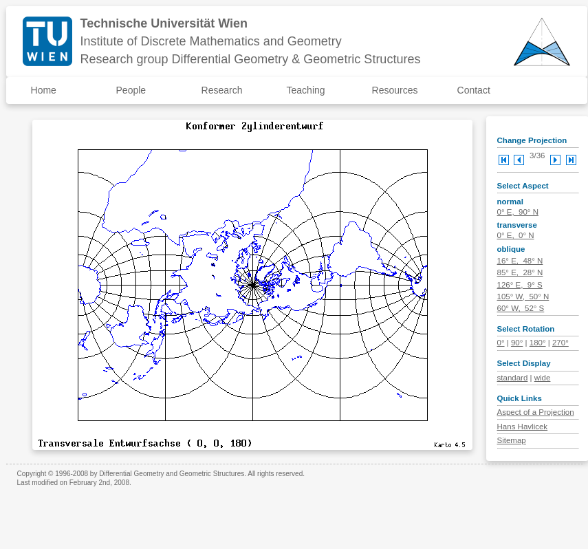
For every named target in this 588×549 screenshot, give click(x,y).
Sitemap (511, 440)
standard (512, 378)
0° (501, 342)
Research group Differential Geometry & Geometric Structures (250, 59)
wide (542, 378)
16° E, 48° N (520, 261)
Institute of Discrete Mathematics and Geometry (211, 41)
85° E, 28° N (520, 272)
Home (43, 90)
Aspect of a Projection (535, 412)
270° (560, 342)
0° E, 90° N (517, 212)
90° (517, 342)
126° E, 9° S (520, 285)
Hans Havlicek (522, 426)
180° (538, 342)
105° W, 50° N (523, 296)
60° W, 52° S (521, 308)
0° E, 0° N (515, 235)
